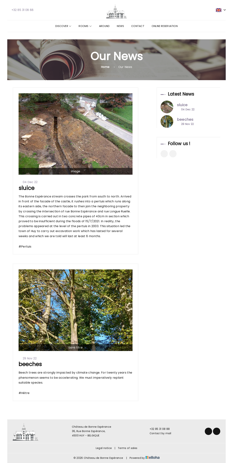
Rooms (85, 26)
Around (104, 26)
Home (105, 67)
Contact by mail (158, 433)
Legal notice (104, 448)
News (120, 26)
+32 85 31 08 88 (157, 429)
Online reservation (165, 26)
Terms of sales (127, 448)
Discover (63, 26)
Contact (137, 26)
